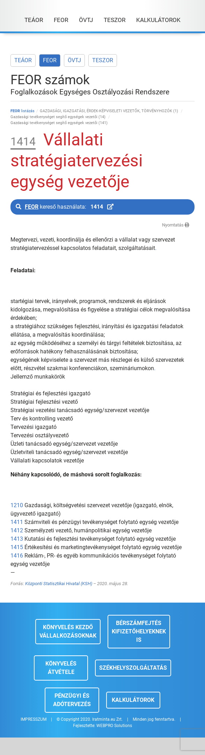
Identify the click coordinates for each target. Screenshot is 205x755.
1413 (16, 538)
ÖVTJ (74, 60)
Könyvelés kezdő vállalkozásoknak (67, 631)
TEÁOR (23, 60)
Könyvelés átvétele (60, 667)
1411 (16, 522)
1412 (16, 530)
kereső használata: (65, 206)
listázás (22, 111)
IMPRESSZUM (33, 719)
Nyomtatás (175, 225)
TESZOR (102, 60)
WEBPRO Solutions (114, 725)
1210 (16, 505)
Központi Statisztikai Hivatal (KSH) (58, 583)
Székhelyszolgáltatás (133, 667)
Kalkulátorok (133, 700)
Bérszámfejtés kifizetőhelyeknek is (139, 631)
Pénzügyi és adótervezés (72, 699)
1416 (16, 555)
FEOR (50, 60)
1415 (16, 547)
